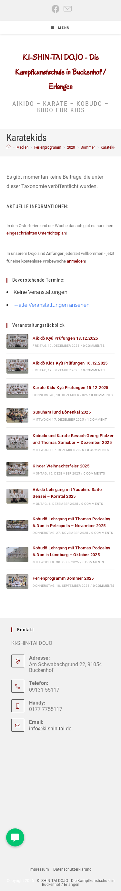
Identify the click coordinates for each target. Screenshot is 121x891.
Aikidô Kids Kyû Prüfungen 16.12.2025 (70, 363)
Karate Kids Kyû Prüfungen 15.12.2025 (70, 387)
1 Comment (97, 419)
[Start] (8, 147)
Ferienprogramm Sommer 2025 (63, 578)
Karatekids (109, 147)
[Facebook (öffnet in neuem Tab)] (56, 9)
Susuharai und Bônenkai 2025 (62, 412)
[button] (15, 837)
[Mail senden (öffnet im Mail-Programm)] (67, 9)
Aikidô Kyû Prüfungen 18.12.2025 (65, 338)
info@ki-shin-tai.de (50, 729)
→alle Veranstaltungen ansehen (51, 305)
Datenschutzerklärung (72, 869)
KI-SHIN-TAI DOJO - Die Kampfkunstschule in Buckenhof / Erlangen (60, 72)
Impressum (39, 869)
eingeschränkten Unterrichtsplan (36, 233)
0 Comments (94, 345)
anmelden (76, 261)
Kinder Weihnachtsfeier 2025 (61, 466)
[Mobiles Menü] (60, 27)
